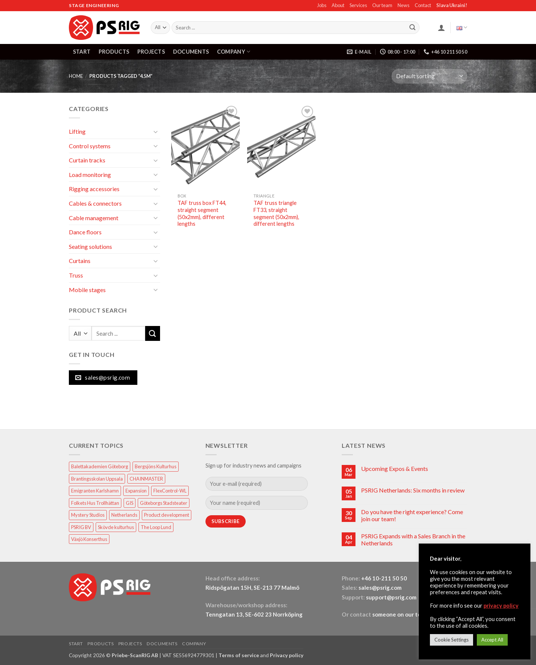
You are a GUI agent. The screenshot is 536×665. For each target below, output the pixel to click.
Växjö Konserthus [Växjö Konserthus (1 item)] (89, 539)
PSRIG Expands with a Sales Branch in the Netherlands (413, 539)
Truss (76, 275)
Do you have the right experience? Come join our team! (412, 515)
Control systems (90, 145)
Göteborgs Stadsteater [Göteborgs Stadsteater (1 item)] (163, 503)
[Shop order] (429, 76)
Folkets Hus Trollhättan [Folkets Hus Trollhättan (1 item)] (95, 503)
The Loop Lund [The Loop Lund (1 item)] (156, 527)
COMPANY (234, 51)
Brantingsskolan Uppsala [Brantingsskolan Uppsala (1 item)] (97, 479)
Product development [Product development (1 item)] (166, 515)
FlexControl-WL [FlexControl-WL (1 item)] (169, 491)
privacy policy (501, 605)
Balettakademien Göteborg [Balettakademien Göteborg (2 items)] (99, 466)
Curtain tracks (87, 160)
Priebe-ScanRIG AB (135, 655)
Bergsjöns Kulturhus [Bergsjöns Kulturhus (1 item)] (155, 466)
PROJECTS (151, 51)
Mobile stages (87, 289)
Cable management (93, 217)
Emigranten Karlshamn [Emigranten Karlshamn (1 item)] (95, 491)
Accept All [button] (492, 640)
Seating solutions (90, 246)
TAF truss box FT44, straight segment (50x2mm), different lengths (202, 213)
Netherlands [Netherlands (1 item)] (124, 515)
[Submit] (412, 27)
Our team (382, 5)
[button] (441, 27)
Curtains (79, 260)
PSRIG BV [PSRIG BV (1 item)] (81, 527)
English (461, 27)
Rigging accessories (94, 188)
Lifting (77, 131)
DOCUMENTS (191, 51)
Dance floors (85, 231)
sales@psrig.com (380, 587)
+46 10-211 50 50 (384, 578)
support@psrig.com (391, 597)
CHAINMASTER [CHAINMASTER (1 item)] (146, 479)
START (81, 51)
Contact (423, 5)
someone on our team (400, 614)
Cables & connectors (95, 203)
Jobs (321, 5)
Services (358, 5)
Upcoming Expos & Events (394, 468)
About (338, 5)
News (403, 5)
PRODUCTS (114, 51)
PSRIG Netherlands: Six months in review (413, 490)
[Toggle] (155, 131)
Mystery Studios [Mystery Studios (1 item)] (88, 515)
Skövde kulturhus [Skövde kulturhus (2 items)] (116, 527)
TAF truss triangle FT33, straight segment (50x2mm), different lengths (276, 213)
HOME (76, 76)
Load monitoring (90, 174)
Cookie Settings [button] (451, 640)
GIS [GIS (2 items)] (129, 503)
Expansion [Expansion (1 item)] (136, 491)
